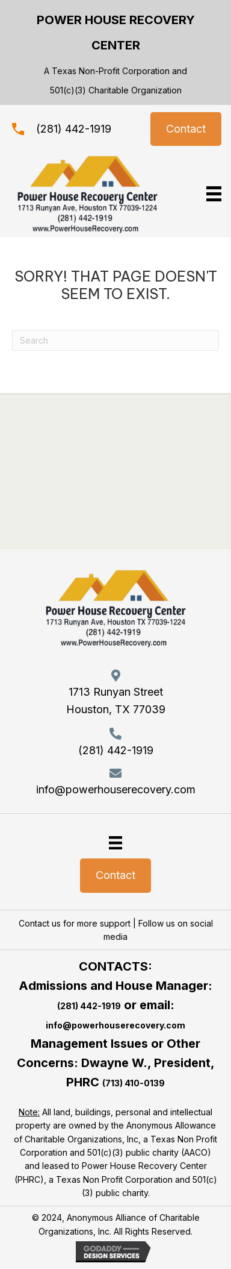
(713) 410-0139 (133, 1083)
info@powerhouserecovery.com (116, 789)
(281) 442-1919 (73, 128)
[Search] (115, 340)
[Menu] (115, 842)
